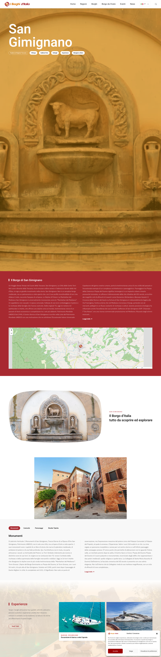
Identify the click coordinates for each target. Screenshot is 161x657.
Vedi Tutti (15, 626)
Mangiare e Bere (78, 53)
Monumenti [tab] (14, 528)
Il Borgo (33, 53)
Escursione (73, 635)
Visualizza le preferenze (148, 651)
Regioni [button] (83, 4)
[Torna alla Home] (17, 4)
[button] (157, 633)
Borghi (94, 4)
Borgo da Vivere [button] (109, 4)
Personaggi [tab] (39, 528)
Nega (131, 651)
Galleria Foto (44, 53)
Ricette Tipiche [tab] (53, 528)
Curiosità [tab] (27, 528)
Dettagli (55, 53)
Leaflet (138, 368)
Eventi (122, 4)
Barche (64, 635)
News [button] (132, 4)
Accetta (115, 651)
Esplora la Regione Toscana (18, 53)
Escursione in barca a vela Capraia (74, 637)
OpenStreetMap (147, 368)
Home (73, 4)
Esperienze (65, 53)
